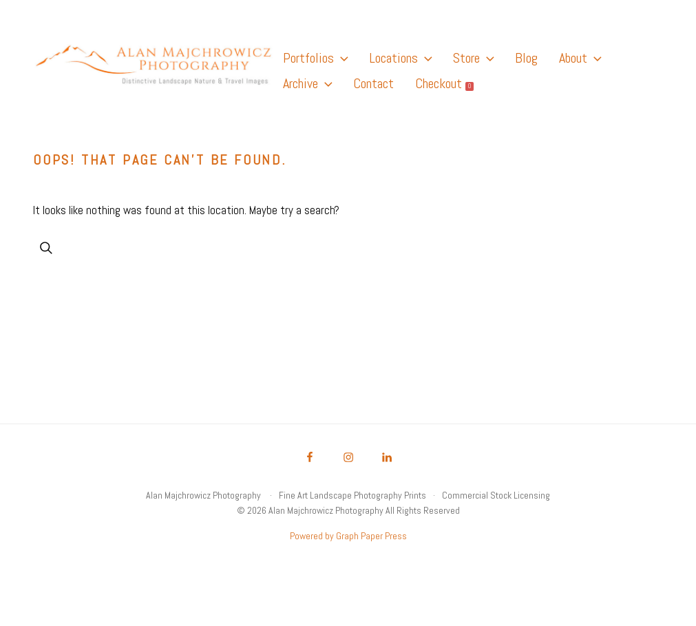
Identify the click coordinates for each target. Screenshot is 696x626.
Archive (307, 83)
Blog (526, 58)
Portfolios (315, 58)
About (580, 58)
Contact (373, 83)
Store (473, 58)
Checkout (444, 83)
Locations (400, 58)
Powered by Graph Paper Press (348, 536)
